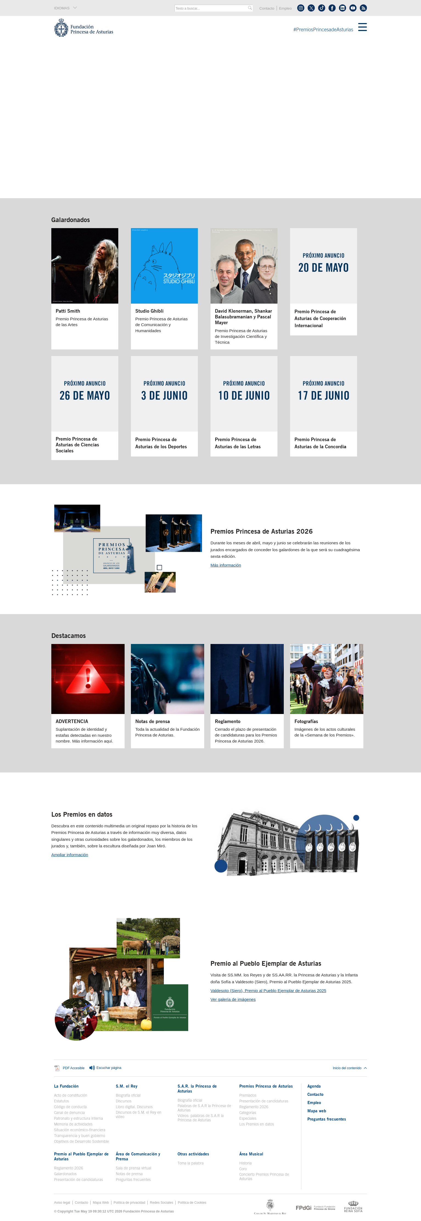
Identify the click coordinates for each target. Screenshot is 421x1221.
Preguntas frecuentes (133, 1179)
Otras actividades (193, 1153)
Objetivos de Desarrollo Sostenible (81, 1141)
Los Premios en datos (82, 814)
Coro (243, 1169)
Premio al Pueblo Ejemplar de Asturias (265, 963)
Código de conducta (70, 1107)
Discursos (123, 1101)
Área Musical (251, 1153)
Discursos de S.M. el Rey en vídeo (138, 1114)
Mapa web (316, 1110)
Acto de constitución (70, 1095)
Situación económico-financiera (79, 1130)
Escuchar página (105, 1068)
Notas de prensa (129, 1174)
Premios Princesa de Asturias (266, 1085)
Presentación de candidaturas (263, 1101)
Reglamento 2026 (253, 1107)
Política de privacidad (129, 1203)
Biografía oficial (128, 1095)
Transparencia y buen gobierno (79, 1135)
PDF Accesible (74, 1068)
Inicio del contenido (350, 1068)
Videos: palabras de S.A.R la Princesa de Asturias (201, 1117)
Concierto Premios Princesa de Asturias (264, 1176)
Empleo (285, 8)
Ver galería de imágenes (233, 999)
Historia (245, 1163)
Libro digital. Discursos (134, 1107)
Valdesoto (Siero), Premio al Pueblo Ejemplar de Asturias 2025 (268, 990)
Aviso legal (62, 1203)
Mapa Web (101, 1203)
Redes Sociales (161, 1203)
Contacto (266, 8)
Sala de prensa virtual (133, 1168)
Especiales (247, 1118)
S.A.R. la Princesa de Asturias (197, 1088)
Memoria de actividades (73, 1124)
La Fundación (66, 1085)
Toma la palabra (191, 1163)
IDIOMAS (65, 8)
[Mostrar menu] (362, 27)
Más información (225, 565)
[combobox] (212, 8)
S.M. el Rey (126, 1085)
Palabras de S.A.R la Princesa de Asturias (204, 1108)
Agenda (314, 1085)
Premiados (247, 1095)
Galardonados (70, 219)
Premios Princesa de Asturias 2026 (261, 531)
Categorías (247, 1112)
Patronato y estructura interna (78, 1118)
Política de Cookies (192, 1203)
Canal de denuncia (69, 1112)
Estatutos (61, 1101)
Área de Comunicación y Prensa (138, 1156)
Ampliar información (69, 854)
